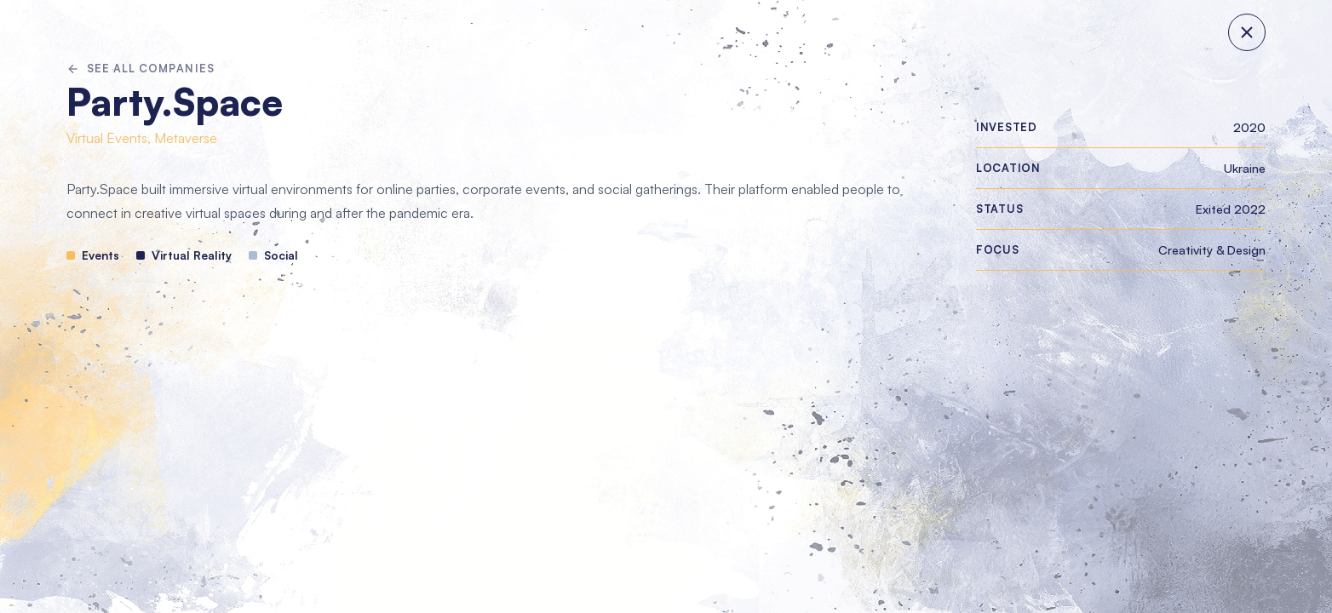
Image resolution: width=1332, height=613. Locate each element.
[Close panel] (1247, 32)
